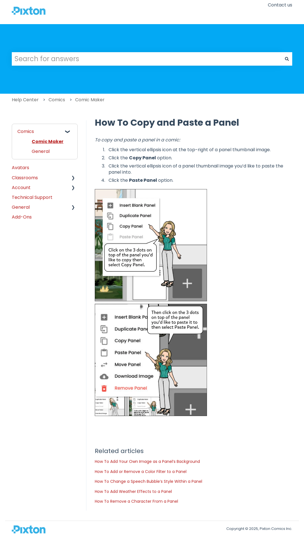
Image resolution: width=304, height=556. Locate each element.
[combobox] (147, 59)
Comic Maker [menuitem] (47, 141)
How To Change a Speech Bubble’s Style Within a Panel (148, 481)
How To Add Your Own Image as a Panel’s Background (147, 461)
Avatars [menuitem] (20, 167)
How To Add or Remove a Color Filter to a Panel (140, 471)
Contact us (280, 5)
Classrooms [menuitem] (25, 177)
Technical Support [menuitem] (32, 197)
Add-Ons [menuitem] (22, 217)
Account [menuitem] (21, 187)
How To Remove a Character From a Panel (136, 501)
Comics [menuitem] (25, 131)
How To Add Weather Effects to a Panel (133, 491)
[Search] (287, 59)
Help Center (25, 100)
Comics (57, 100)
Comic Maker (90, 100)
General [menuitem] (41, 151)
